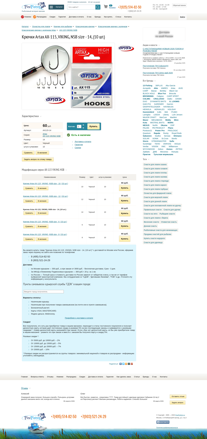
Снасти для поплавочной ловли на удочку (162, 205)
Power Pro (160, 131)
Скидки (52, 17)
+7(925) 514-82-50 (131, 7)
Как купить (108, 17)
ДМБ (155, 152)
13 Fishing (147, 85)
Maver (145, 120)
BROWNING (148, 96)
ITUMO (174, 112)
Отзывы (50, 376)
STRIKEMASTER (159, 141)
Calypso (160, 96)
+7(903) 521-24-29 (93, 416)
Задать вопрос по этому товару (38, 159)
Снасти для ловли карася (155, 185)
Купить (93, 126)
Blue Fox (162, 93)
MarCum (163, 117)
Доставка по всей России (164, 34)
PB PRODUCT (158, 128)
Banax (154, 91)
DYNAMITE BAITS (158, 101)
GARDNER (159, 104)
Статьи (118, 17)
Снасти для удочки (172, 210)
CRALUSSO (159, 99)
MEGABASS (157, 120)
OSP (172, 125)
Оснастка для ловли (41, 26)
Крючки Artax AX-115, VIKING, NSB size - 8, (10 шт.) (45, 234)
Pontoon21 (147, 131)
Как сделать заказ (124, 376)
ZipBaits (146, 152)
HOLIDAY (172, 109)
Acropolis (147, 88)
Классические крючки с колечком (112, 26)
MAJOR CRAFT (149, 117)
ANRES (164, 88)
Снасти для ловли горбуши (156, 189)
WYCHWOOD (149, 149)
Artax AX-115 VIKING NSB (51, 135)
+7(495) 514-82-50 (63, 416)
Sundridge (147, 144)
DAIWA (178, 99)
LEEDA (157, 115)
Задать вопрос (177, 402)
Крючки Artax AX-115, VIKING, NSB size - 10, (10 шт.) (45, 183)
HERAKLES (159, 109)
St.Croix (165, 138)
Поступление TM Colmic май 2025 (158, 73)
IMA (166, 112)
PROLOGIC (173, 131)
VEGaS (177, 144)
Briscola (172, 93)
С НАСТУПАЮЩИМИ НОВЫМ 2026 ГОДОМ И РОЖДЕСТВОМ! (163, 50)
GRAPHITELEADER (151, 107)
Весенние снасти (151, 222)
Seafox (158, 136)
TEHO (157, 144)
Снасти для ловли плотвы (155, 173)
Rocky (165, 133)
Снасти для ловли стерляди (156, 181)
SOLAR (146, 138)
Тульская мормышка (163, 154)
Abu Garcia (170, 85)
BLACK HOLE (149, 93)
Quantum (147, 133)
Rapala (157, 133)
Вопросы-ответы (37, 376)
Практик (146, 154)
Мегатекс (164, 152)
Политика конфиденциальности (167, 427)
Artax (173, 88)
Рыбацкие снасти (167, 214)
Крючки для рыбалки (63, 26)
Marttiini (173, 117)
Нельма (174, 152)
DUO (145, 101)
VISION (155, 146)
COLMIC (146, 99)
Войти (182, 17)
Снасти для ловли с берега (156, 218)
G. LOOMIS (174, 101)
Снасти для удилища (153, 242)
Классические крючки (85, 26)
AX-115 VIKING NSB (68, 30)
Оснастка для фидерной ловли (157, 193)
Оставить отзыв (178, 396)
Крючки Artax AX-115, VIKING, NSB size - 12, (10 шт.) (45, 196)
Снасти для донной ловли (155, 201)
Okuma (164, 125)
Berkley (163, 91)
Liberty (166, 115)
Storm (145, 141)
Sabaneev (147, 136)
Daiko (169, 99)
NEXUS (146, 125)
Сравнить (28, 153)
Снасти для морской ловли (156, 197)
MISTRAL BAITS (157, 123)
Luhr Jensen (177, 115)
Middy (168, 120)
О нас (89, 17)
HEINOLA (147, 109)
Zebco (160, 149)
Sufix (172, 141)
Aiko (156, 88)
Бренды (98, 17)
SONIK (155, 138)
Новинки (27, 17)
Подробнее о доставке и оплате (79, 317)
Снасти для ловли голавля (155, 169)
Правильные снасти (152, 210)
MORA (170, 123)
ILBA (159, 112)
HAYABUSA (168, 107)
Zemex (169, 149)
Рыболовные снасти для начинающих (160, 230)
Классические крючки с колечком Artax (39, 30)
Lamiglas (146, 115)
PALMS (146, 128)
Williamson (173, 146)
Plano (170, 128)
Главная (24, 376)
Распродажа (41, 17)
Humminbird (148, 112)
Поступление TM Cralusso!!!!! (155, 66)
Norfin (155, 125)
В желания (42, 153)
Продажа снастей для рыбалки (157, 234)
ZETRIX (179, 149)
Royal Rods (176, 133)
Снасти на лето (150, 214)
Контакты (128, 17)
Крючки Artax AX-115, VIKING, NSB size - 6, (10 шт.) (45, 221)
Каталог (25, 26)
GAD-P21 (147, 104)
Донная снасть (150, 226)
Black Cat (173, 91)
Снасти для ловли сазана (155, 164)
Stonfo (174, 138)
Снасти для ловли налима (155, 177)
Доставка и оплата (76, 17)
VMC (163, 146)
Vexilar (145, 146)
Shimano (178, 136)
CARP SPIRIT (173, 96)
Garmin (170, 104)
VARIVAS (167, 144)
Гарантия (62, 17)
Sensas (167, 136)
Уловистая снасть (169, 222)
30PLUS (159, 85)
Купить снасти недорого (154, 238)
